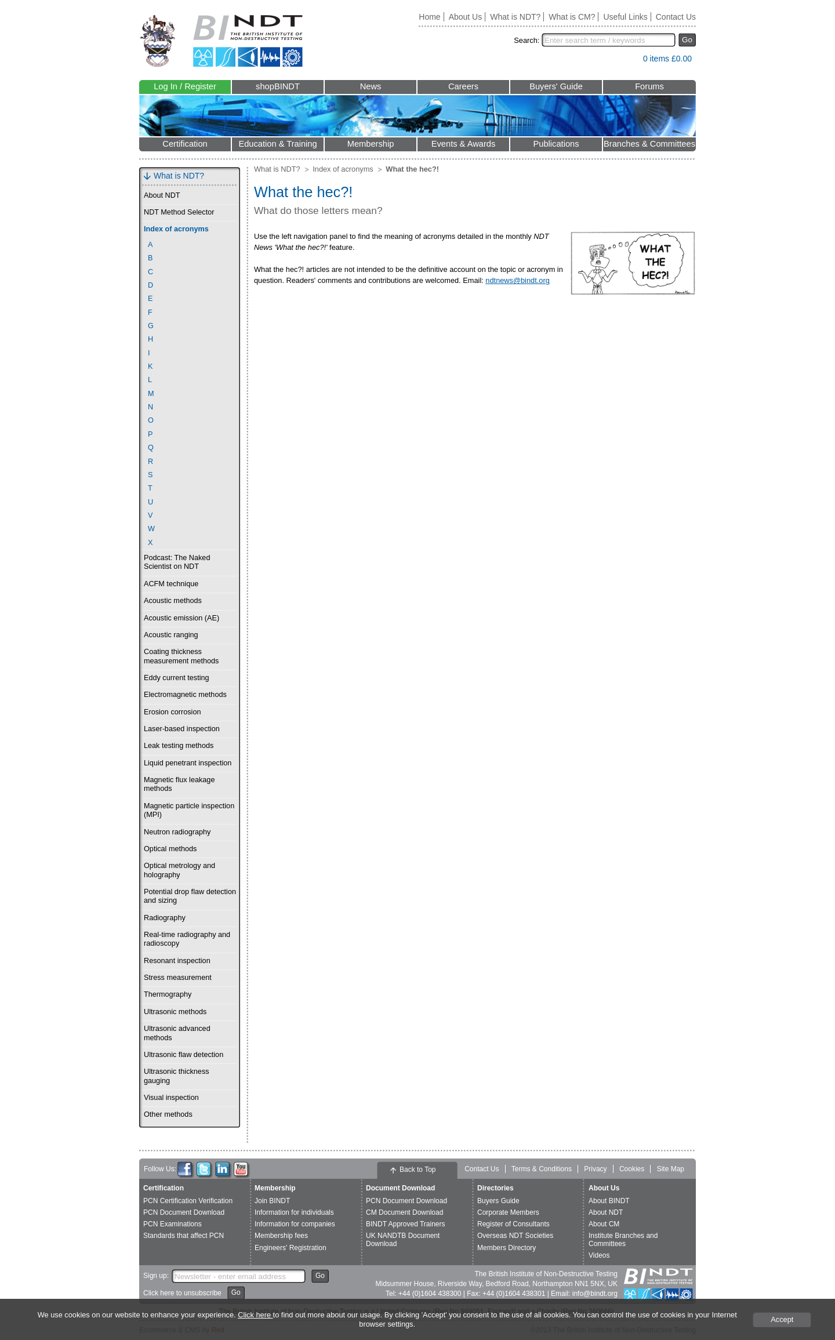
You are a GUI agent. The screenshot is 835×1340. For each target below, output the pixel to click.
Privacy (595, 1169)
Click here (255, 1314)
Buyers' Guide (556, 86)
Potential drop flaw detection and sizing (190, 896)
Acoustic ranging (171, 635)
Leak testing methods (178, 746)
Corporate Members (508, 1212)
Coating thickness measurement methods (181, 656)
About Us (465, 16)
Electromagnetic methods (185, 695)
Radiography (165, 918)
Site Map (670, 1169)
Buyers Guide (498, 1201)
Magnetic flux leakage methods (179, 784)
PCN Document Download (183, 1212)
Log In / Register (185, 86)
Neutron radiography (177, 832)
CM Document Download (404, 1212)
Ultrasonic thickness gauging (176, 1075)
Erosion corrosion (172, 712)
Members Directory (506, 1248)
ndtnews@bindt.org (517, 280)
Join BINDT (272, 1201)
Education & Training (277, 143)
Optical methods (170, 849)
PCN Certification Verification (188, 1201)
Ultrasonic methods (175, 1012)
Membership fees (281, 1236)
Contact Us (676, 16)
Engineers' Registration (290, 1248)
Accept (782, 1319)
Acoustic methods (173, 601)
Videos (599, 1255)
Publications (556, 143)
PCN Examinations (172, 1224)
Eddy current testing (176, 678)
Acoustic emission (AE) (181, 618)
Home (429, 16)
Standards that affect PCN (183, 1236)
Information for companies (295, 1224)
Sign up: (156, 1276)
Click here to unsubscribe (182, 1293)
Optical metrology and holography (179, 870)
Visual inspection (171, 1098)
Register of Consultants (513, 1224)
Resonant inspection (177, 961)
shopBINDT (278, 86)
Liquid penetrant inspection (187, 763)
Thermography (167, 994)
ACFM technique (171, 584)
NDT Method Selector (179, 212)
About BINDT (609, 1201)
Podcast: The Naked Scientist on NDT (177, 562)
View (628, 61)
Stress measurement (178, 978)
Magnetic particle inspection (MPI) (189, 810)
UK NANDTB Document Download (403, 1239)
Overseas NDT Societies (515, 1236)
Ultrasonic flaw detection (183, 1055)
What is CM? (572, 16)
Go (687, 39)
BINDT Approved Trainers (405, 1224)
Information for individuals (294, 1212)
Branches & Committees (649, 143)
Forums (649, 86)
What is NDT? (515, 16)
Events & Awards (463, 143)
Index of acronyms (176, 229)
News (371, 86)
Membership (370, 143)
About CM (604, 1224)
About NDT (162, 195)
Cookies (631, 1169)
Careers (463, 86)
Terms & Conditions (541, 1169)
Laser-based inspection (182, 729)
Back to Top (417, 1169)
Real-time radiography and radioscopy (187, 939)
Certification (184, 143)
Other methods (168, 1114)
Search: (526, 40)
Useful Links (625, 16)
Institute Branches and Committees (623, 1239)
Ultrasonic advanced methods (177, 1033)
